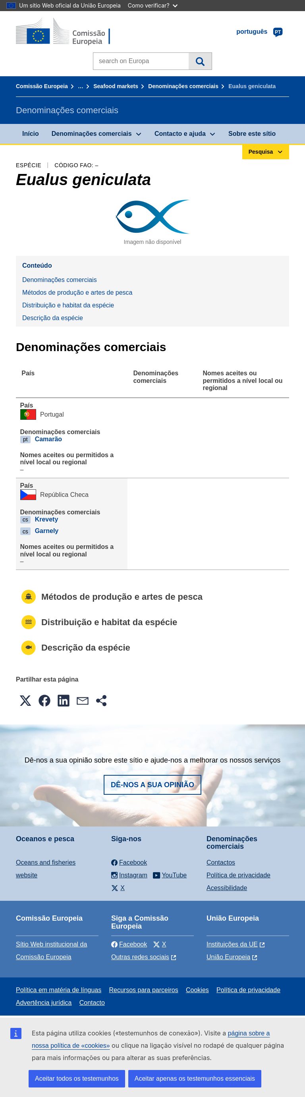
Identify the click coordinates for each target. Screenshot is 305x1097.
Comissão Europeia (42, 86)
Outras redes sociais (140, 957)
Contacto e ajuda (180, 133)
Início (30, 133)
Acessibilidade (227, 888)
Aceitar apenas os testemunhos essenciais (195, 1078)
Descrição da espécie (52, 318)
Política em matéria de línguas (58, 990)
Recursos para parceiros (143, 990)
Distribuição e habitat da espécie (68, 305)
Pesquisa (200, 61)
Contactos (221, 862)
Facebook (129, 944)
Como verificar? (153, 5)
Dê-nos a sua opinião (152, 785)
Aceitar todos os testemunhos (77, 1078)
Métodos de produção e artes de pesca (77, 292)
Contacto (92, 1002)
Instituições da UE (232, 944)
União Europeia (228, 957)
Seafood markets (115, 86)
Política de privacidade (238, 875)
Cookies (197, 990)
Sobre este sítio (252, 133)
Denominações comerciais (183, 86)
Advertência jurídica (44, 1002)
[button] (25, 701)
